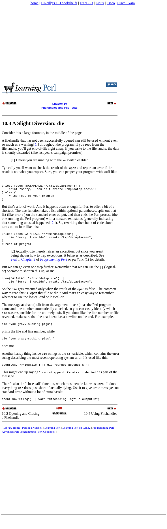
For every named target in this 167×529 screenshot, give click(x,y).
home (34, 3)
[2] (13, 259)
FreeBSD (86, 3)
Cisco (111, 3)
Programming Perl (103, 439)
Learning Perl (52, 439)
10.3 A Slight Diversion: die (33, 123)
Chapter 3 (28, 267)
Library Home (12, 439)
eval (14, 267)
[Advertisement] (83, 40)
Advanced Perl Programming (19, 443)
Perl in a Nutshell (32, 439)
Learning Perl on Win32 (76, 439)
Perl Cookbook (46, 443)
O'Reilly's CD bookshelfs (59, 3)
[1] (13, 160)
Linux (100, 3)
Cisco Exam (126, 3)
